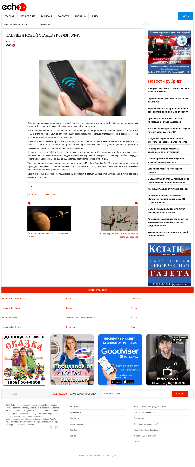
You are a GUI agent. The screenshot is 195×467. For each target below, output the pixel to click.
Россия (134, 317)
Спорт (133, 327)
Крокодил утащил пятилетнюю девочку (168, 189)
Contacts (63, 16)
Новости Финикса (10, 317)
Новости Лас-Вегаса (11, 327)
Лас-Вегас (74, 430)
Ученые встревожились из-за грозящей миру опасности (168, 234)
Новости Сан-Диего (11, 308)
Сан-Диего (74, 418)
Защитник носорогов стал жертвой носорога (165, 170)
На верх (13, 394)
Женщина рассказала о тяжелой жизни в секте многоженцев (168, 90)
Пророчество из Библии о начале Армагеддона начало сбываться (165, 120)
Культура (70, 327)
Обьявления (139, 418)
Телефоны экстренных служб (146, 424)
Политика (135, 298)
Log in (185, 16)
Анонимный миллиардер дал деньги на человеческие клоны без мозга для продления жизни (168, 222)
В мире (69, 308)
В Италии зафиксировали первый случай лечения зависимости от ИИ (169, 130)
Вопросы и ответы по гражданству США (150, 407)
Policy (136, 442)
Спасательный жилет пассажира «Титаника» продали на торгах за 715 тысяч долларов (166, 198)
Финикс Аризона (76, 424)
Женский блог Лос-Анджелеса (80, 317)
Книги (95, 16)
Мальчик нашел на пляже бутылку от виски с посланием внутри (166, 210)
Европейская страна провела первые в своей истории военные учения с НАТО (168, 110)
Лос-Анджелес (76, 412)
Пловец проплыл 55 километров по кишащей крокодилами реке (166, 160)
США (68, 298)
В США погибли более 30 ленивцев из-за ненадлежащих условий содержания (168, 180)
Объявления (27, 16)
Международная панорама (145, 436)
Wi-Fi (47, 195)
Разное (134, 308)
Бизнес (73, 436)
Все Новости (75, 407)
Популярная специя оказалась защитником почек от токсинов (163, 150)
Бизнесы (46, 16)
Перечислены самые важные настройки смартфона (168, 100)
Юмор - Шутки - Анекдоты (144, 412)
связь (55, 195)
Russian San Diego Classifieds (146, 430)
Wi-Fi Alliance (34, 195)
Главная (9, 16)
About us (80, 16)
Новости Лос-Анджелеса (13, 298)
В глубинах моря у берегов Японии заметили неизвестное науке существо (167, 140)
